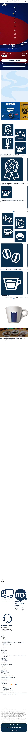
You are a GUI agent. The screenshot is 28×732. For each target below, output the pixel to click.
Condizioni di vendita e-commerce (7, 662)
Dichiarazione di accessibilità (8, 678)
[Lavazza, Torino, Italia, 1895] (4, 4)
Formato (3, 32)
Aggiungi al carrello (14, 39)
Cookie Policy (5, 674)
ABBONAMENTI (4, 645)
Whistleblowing (6, 677)
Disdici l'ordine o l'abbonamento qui (8, 664)
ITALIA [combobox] (2, 668)
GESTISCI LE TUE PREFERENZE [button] (14, 727)
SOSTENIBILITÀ (4, 649)
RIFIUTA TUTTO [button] (14, 730)
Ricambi (2, 640)
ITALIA (2, 669)
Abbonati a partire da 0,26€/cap (14, 44)
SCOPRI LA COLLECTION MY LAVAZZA (20, 591)
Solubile (4, 634)
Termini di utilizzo (4, 661)
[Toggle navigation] (25, 4)
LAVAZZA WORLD (4, 650)
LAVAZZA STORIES (4, 648)
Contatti (2, 655)
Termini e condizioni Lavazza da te (7, 663)
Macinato (5, 627)
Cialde (4, 633)
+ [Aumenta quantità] (11, 34)
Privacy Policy (5, 673)
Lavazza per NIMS (4, 641)
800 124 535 (4, 657)
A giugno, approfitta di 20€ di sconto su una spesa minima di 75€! (13, 1)
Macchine (3, 636)
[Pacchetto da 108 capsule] (4, 35)
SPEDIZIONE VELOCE (7, 586)
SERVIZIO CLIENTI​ (6, 613)
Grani (4, 626)
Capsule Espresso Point (7, 632)
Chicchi (24, 32)
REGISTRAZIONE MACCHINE (6, 651)
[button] (25, 1)
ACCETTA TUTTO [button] (14, 724)
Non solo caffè (4, 637)
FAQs (2, 654)
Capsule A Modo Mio (7, 628)
